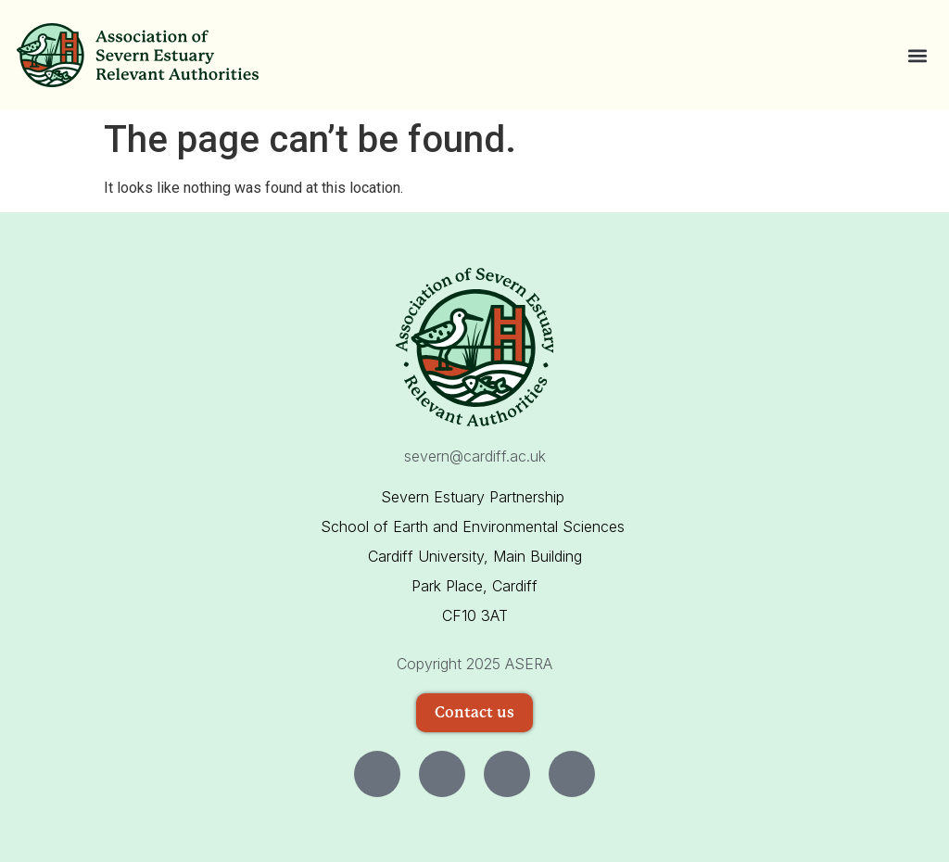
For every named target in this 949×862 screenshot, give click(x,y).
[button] (917, 55)
